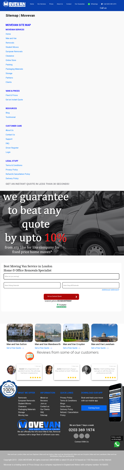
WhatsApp (93, 4)
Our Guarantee (80, 4)
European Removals (14, 51)
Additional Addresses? (110, 290)
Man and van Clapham (31, 454)
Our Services (41, 4)
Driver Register (12, 148)
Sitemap (43, 415)
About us (60, 4)
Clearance (10, 56)
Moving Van (23, 415)
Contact (68, 4)
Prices (51, 4)
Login (8, 152)
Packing (9, 64)
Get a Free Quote (15, 348)
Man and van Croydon (81, 454)
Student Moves (12, 47)
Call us (103, 8)
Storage (9, 73)
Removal (9, 43)
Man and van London (15, 454)
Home (32, 4)
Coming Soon (94, 408)
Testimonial (11, 117)
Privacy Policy (12, 170)
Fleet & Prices (12, 95)
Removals (22, 398)
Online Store (11, 60)
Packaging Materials (14, 69)
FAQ (7, 143)
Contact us (44, 406)
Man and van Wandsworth (64, 454)
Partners (9, 78)
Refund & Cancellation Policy (18, 174)
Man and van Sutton (47, 454)
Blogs (62, 403)
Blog (8, 113)
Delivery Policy (12, 178)
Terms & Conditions (14, 165)
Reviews (44, 400)
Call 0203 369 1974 (108, 4)
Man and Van (11, 38)
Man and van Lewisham (98, 454)
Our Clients (45, 409)
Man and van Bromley (66, 456)
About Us (9, 130)
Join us (43, 403)
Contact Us (10, 135)
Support (9, 139)
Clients (9, 82)
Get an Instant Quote (14, 99)
